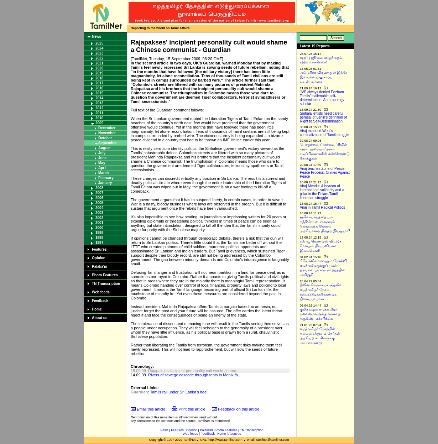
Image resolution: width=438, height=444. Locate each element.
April (102, 168)
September (107, 143)
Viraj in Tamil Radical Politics (322, 207)
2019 (99, 73)
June (102, 158)
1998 (99, 238)
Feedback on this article (238, 409)
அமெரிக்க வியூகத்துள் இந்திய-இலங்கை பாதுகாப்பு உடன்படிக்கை (325, 77)
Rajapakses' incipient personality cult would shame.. (193, 371)
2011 (99, 113)
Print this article (192, 409)
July (101, 153)
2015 (99, 93)
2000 (99, 228)
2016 (99, 88)
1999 (99, 233)
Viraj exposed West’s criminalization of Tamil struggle (324, 133)
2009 (99, 123)
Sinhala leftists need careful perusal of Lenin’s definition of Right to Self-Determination (323, 117)
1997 (99, 243)
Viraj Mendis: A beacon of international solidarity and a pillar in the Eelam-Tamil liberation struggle (322, 192)
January (105, 183)
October (105, 138)
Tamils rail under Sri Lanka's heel (178, 392)
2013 (99, 103)
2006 (99, 198)
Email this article (151, 409)
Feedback (100, 301)
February (106, 178)
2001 (99, 223)
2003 (99, 213)
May (101, 163)
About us (99, 318)
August (104, 148)
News (96, 36)
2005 (99, 203)
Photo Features (105, 275)
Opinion (98, 258)
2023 (99, 53)
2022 (99, 58)
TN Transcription (106, 284)
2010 (99, 118)
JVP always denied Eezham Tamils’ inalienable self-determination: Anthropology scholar (322, 98)
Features (99, 249)
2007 (99, 193)
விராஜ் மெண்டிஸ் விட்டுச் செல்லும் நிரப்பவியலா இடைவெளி (320, 245)
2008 (99, 188)
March (103, 173)
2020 (99, 68)
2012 (99, 108)
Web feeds (101, 292)
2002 (99, 218)
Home (97, 309)
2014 (99, 98)
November (107, 133)
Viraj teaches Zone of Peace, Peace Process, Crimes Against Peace (325, 172)
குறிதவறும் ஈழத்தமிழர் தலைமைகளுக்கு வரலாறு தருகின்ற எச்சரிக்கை (320, 313)
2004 (99, 208)
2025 (99, 43)
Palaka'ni (99, 266)
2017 (99, 83)
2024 (99, 48)
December (106, 128)
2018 (99, 78)
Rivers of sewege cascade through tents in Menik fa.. (194, 375)
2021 (99, 63)
